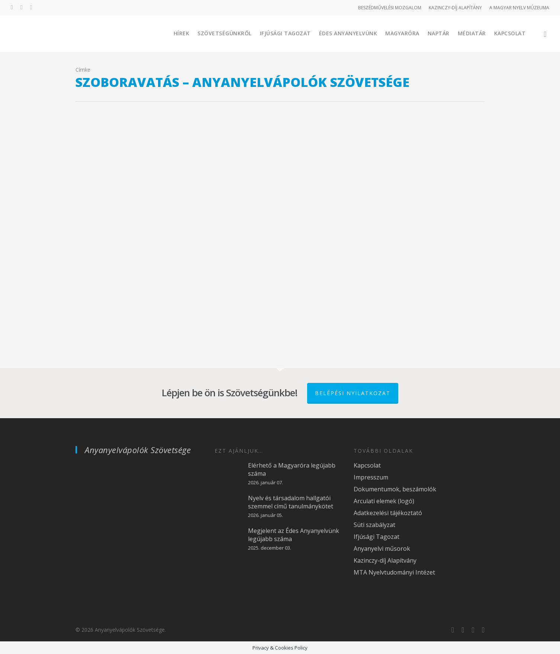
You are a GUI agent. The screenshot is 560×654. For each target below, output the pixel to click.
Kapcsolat (510, 33)
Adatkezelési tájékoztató (388, 513)
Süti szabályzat (374, 525)
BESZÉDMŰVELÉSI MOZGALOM (389, 7)
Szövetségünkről (224, 33)
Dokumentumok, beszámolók (395, 489)
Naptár (439, 33)
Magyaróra (402, 33)
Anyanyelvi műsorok (382, 548)
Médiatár (472, 33)
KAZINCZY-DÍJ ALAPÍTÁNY (455, 7)
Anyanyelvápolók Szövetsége (138, 449)
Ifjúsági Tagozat (285, 33)
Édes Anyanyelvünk (348, 33)
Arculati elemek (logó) (384, 501)
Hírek (182, 33)
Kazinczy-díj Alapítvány (385, 560)
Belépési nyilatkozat (352, 393)
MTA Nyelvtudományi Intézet (394, 572)
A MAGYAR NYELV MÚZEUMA (519, 7)
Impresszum (371, 477)
